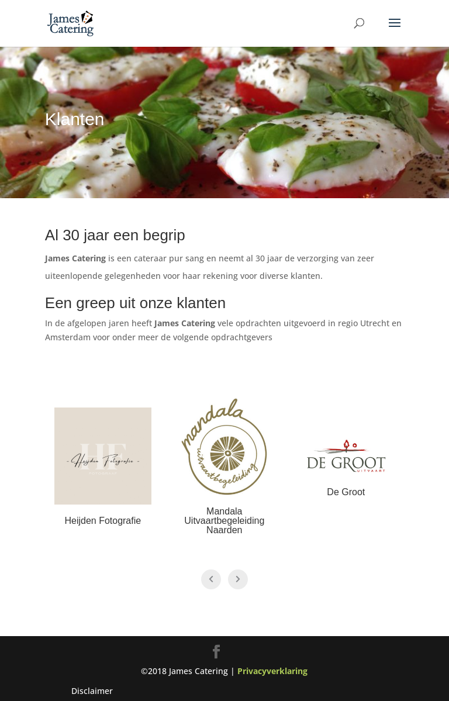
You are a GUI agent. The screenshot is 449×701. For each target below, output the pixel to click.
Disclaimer (92, 690)
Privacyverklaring (272, 670)
